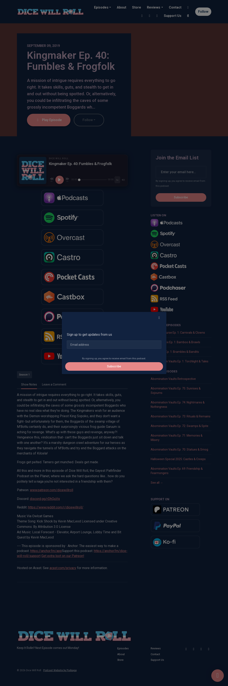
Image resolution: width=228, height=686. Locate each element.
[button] (159, 317)
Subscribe (114, 366)
